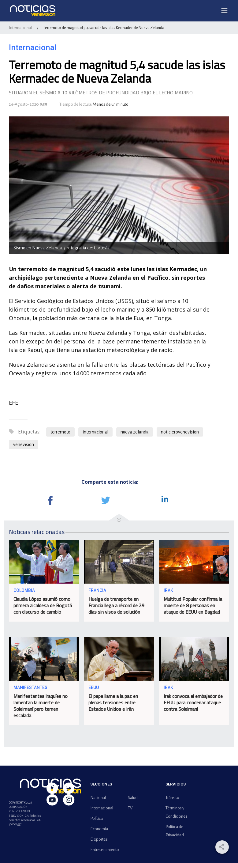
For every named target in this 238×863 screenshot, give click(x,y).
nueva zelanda (135, 432)
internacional (95, 432)
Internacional (20, 27)
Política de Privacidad (174, 830)
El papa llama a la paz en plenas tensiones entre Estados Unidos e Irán (113, 702)
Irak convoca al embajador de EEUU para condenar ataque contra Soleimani (193, 702)
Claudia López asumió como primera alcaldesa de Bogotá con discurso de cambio (42, 605)
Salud (133, 797)
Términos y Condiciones (176, 812)
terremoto (60, 432)
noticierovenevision (180, 432)
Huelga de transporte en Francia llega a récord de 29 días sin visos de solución (116, 605)
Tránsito (172, 797)
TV (130, 808)
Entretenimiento (103, 849)
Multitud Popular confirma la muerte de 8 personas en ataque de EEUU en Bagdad (193, 605)
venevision (23, 444)
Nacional (98, 797)
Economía (99, 829)
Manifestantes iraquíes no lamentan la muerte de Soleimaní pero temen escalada (40, 705)
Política (96, 818)
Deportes (99, 839)
